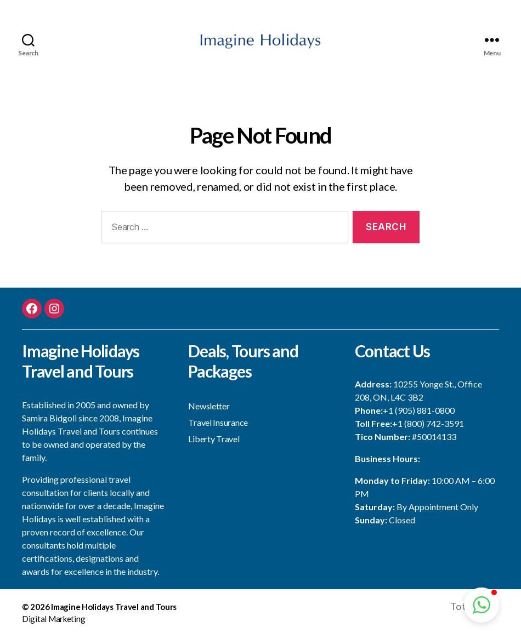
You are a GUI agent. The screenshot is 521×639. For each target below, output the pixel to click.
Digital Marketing (53, 622)
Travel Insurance (218, 425)
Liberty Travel (213, 441)
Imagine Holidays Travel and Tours (114, 609)
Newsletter (208, 408)
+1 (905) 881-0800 (419, 413)
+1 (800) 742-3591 (428, 426)
